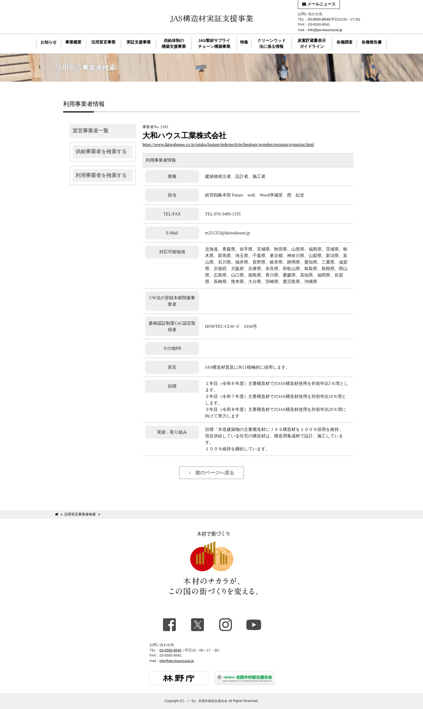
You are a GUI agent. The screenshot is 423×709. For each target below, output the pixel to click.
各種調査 (344, 42)
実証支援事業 (139, 42)
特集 (244, 42)
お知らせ (48, 42)
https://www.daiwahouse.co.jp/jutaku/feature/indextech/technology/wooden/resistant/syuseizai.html (228, 144)
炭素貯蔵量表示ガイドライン (312, 43)
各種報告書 (371, 42)
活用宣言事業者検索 (80, 514)
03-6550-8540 (319, 19)
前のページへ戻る (211, 472)
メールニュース (319, 4)
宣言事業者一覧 (90, 131)
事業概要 (73, 42)
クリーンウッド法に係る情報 (271, 43)
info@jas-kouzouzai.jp (325, 30)
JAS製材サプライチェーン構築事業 (214, 43)
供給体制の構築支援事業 (174, 43)
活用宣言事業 (103, 42)
